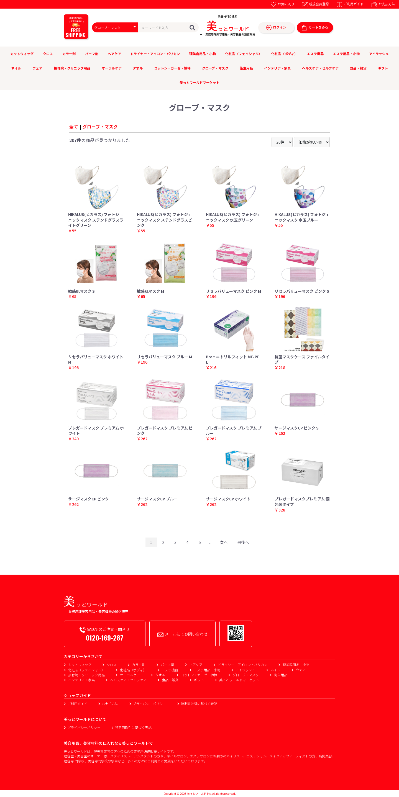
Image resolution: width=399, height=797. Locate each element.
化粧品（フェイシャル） (243, 53)
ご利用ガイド (350, 3)
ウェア (37, 68)
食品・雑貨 (358, 68)
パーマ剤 (91, 53)
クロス (48, 53)
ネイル (16, 68)
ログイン (276, 27)
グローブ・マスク (215, 68)
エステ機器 (315, 53)
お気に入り (282, 3)
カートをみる (314, 27)
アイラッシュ (379, 53)
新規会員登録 (315, 3)
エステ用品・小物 (346, 53)
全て (73, 126)
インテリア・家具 (277, 68)
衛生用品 (246, 68)
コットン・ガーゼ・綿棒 (172, 68)
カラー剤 (69, 53)
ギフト (383, 68)
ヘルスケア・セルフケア (320, 68)
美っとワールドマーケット (199, 82)
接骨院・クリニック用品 (72, 68)
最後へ (243, 542)
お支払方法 (383, 3)
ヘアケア (114, 53)
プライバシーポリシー (149, 703)
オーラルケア (112, 68)
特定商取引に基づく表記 (199, 703)
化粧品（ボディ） (284, 53)
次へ (223, 542)
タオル (138, 68)
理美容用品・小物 (202, 53)
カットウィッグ (22, 53)
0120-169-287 (104, 637)
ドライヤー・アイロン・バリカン (155, 53)
